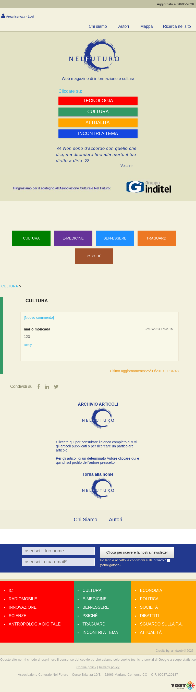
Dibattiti (149, 616)
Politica (149, 599)
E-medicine (94, 599)
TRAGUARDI (156, 238)
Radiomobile (23, 599)
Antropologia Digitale (34, 624)
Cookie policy (86, 667)
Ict (12, 590)
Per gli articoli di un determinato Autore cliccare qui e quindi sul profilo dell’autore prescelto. (97, 460)
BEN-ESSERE (114, 238)
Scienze (17, 616)
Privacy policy (109, 667)
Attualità (151, 632)
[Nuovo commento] (39, 317)
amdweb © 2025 (182, 651)
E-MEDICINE (73, 238)
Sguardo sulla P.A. (161, 624)
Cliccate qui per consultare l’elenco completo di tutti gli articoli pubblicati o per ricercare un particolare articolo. (96, 446)
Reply (28, 345)
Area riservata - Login (20, 16)
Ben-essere (95, 607)
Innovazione (22, 607)
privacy (159, 560)
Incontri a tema (100, 632)
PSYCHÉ (94, 256)
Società (149, 607)
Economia (151, 590)
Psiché (90, 616)
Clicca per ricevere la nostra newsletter (137, 552)
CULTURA (9, 286)
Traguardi (94, 624)
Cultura (31, 238)
